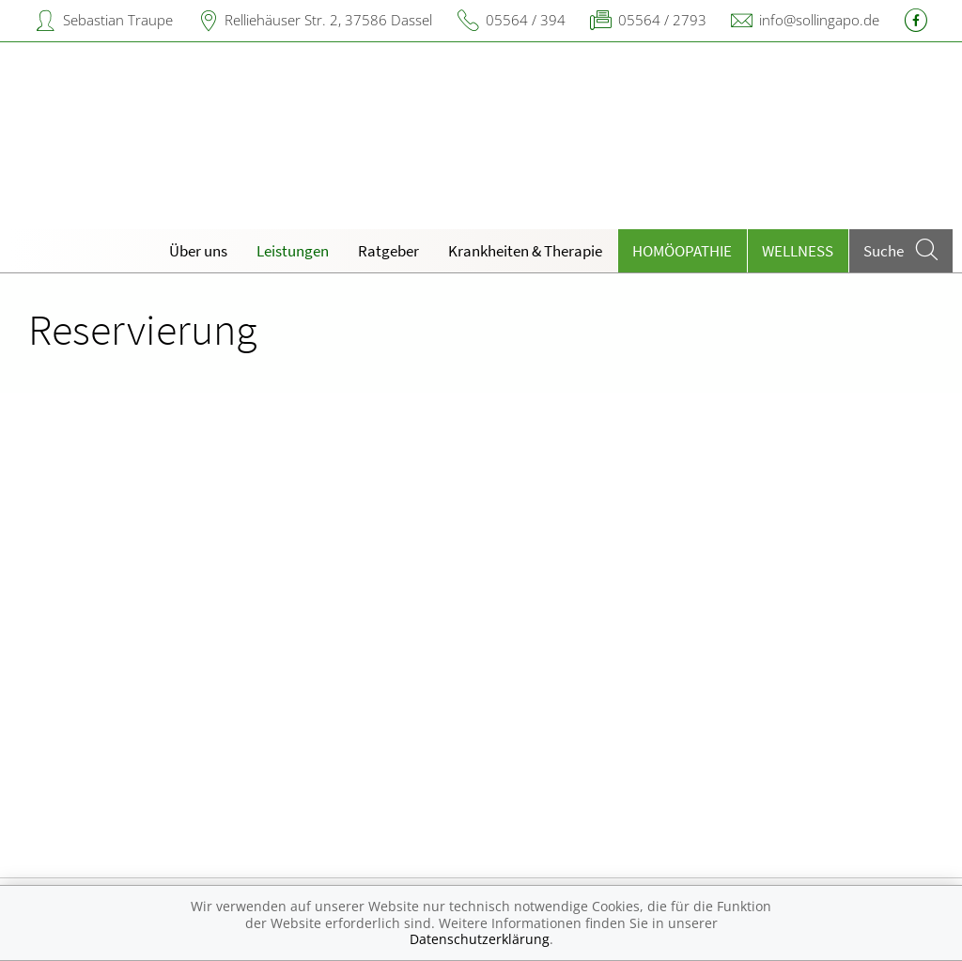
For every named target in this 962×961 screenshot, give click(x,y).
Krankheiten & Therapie (525, 250)
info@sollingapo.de (819, 19)
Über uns (198, 250)
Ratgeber (388, 250)
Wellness (797, 250)
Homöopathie (682, 250)
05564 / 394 (526, 19)
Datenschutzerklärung (480, 939)
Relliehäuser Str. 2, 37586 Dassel (328, 19)
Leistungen (292, 250)
